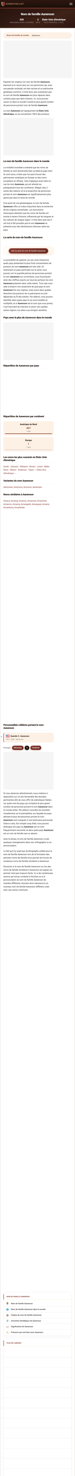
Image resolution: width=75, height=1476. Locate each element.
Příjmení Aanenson (21, 1114)
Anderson (22, 443)
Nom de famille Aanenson (22, 1021)
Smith (6, 440)
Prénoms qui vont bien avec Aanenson (27, 1049)
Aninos (12, 846)
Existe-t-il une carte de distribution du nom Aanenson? (26, 551)
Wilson (13, 443)
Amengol (13, 812)
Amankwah (19, 481)
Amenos (12, 819)
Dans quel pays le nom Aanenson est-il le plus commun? (25, 501)
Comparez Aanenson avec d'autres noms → (37, 1239)
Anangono (13, 833)
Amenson (18, 460)
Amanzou (13, 920)
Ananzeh (13, 914)
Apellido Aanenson (20, 1067)
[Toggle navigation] (71, 3)
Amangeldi (26, 477)
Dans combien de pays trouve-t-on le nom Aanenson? (25, 527)
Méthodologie (9, 1352)
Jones (40, 440)
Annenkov (13, 785)
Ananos (12, 805)
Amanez (12, 961)
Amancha (31, 474)
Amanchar (41, 474)
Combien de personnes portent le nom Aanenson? (24, 539)
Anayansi (13, 853)
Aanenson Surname (21, 1073)
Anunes (12, 1002)
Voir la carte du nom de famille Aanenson (28, 251)
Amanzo (12, 981)
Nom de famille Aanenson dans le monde (28, 1026)
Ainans (6, 474)
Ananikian (13, 866)
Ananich (12, 954)
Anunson (27, 460)
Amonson (13, 772)
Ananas (12, 988)
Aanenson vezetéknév (22, 1131)
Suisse (18, 380)
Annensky (13, 792)
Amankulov (14, 927)
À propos (24, 1352)
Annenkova (14, 839)
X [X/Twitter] (26, 595)
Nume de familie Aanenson (24, 1137)
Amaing (14, 474)
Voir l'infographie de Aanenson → (37, 1246)
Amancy (16, 477)
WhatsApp (18, 595)
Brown (32, 440)
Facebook (35, 595)
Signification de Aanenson (22, 1044)
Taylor (31, 443)
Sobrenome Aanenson (22, 1096)
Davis (5, 443)
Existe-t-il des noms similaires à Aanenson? (26, 562)
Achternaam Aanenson (22, 1108)
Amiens (12, 826)
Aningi (12, 880)
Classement (38, 1352)
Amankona (8, 481)
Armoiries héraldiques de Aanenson (26, 1038)
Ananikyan (13, 947)
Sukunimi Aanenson (21, 1125)
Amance (22, 474)
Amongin (13, 941)
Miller (46, 440)
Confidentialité (37, 1356)
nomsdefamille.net (37, 1339)
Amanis (45, 477)
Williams (24, 440)
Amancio (7, 477)
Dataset (65, 1352)
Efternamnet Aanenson (22, 1142)
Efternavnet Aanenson (22, 1119)
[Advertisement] (37, 59)
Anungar (13, 873)
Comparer (52, 1352)
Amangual (36, 477)
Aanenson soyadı (20, 1148)
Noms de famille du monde (18, 35)
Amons (12, 975)
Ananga (12, 900)
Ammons (13, 968)
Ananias (12, 995)
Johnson (14, 440)
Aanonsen (8, 460)
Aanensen (37, 460)
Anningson (14, 778)
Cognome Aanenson (21, 1084)
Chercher (60, 1266)
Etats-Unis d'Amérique (25, 373)
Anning (12, 934)
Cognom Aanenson (21, 1090)
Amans (12, 907)
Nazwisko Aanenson (21, 1102)
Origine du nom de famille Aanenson (26, 1032)
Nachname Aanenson (22, 1079)
